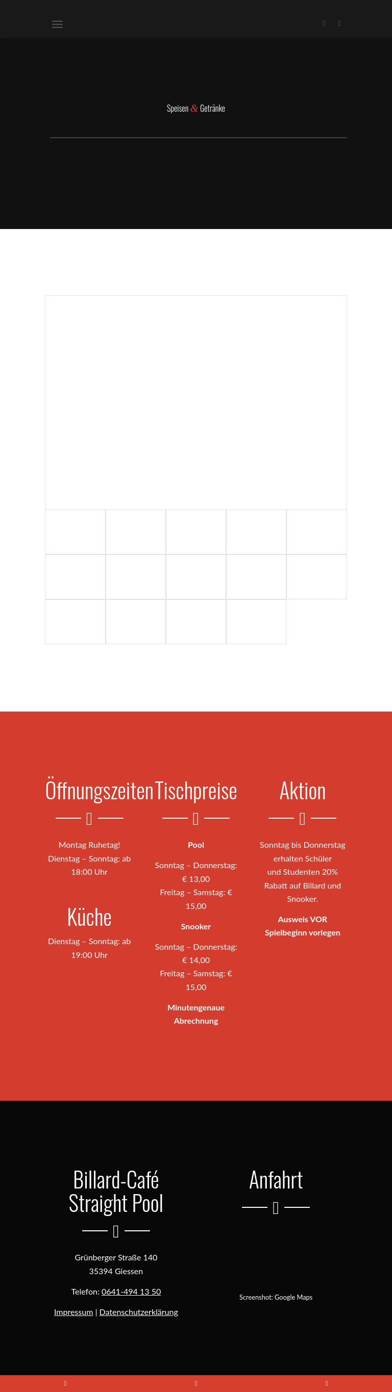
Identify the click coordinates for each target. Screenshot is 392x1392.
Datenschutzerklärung (139, 1312)
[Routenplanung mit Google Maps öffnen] (276, 1255)
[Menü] (57, 23)
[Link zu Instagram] (339, 23)
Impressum (73, 1312)
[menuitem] (57, 23)
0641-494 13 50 (131, 1291)
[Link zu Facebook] (324, 23)
